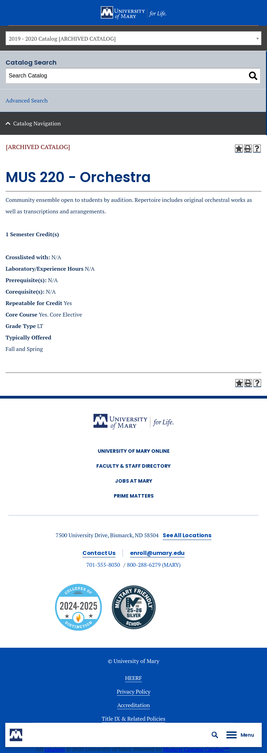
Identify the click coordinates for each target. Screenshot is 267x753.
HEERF (133, 678)
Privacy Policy (134, 691)
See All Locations (187, 535)
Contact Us (98, 553)
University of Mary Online (134, 451)
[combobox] (133, 38)
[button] (214, 735)
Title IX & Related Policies (133, 718)
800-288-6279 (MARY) (154, 564)
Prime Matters (134, 495)
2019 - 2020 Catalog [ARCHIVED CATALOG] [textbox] (62, 38)
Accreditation (133, 705)
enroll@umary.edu (157, 553)
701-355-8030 (103, 564)
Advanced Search (27, 100)
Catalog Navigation (37, 123)
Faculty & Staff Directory (133, 466)
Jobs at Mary (133, 480)
